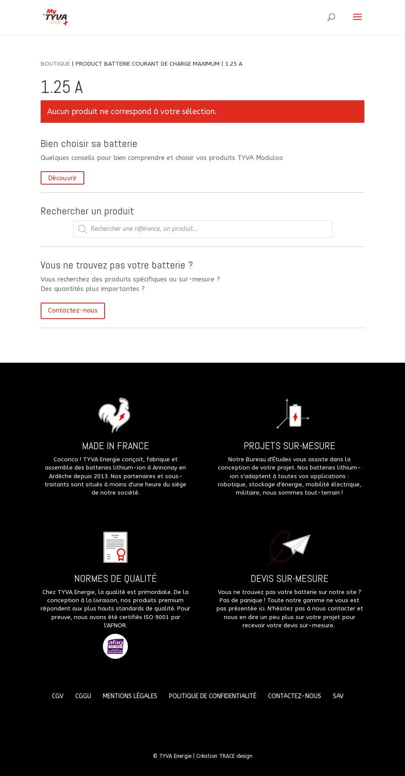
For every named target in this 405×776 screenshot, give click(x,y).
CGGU (83, 696)
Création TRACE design (224, 756)
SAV (338, 696)
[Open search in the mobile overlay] (202, 229)
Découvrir (62, 178)
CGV (58, 696)
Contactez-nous (73, 310)
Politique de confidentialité (212, 696)
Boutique (55, 63)
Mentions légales (130, 696)
